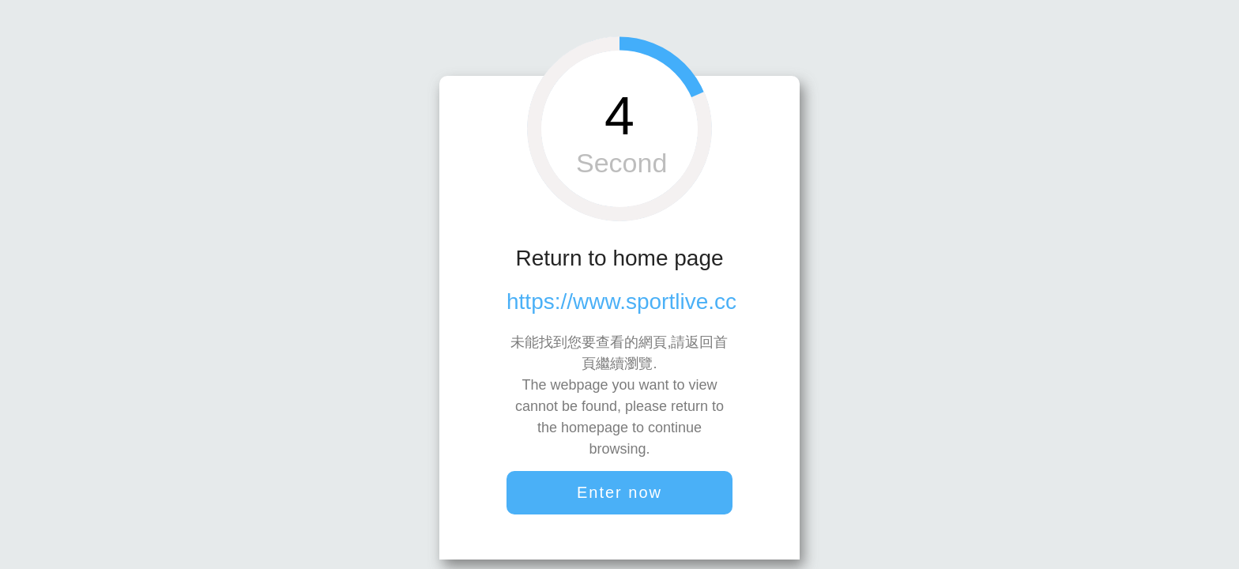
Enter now (619, 492)
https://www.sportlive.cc (621, 301)
